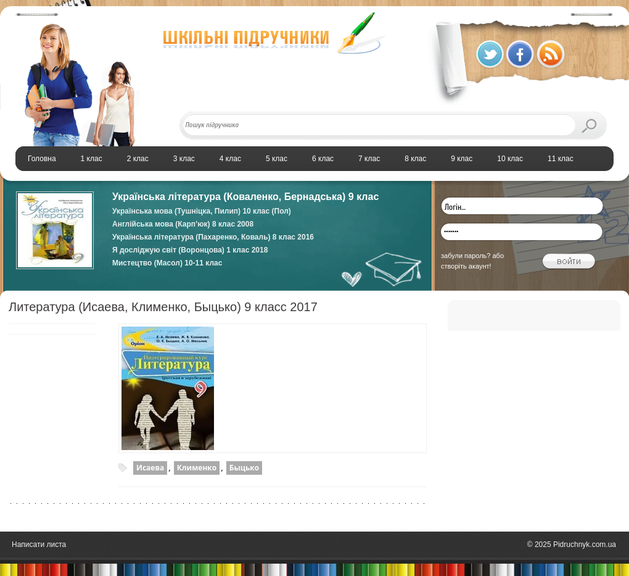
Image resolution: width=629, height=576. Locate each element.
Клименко (196, 467)
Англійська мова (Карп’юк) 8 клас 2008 (182, 224)
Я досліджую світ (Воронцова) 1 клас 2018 (190, 250)
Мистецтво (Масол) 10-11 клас (167, 263)
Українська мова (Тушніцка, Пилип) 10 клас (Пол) (201, 211)
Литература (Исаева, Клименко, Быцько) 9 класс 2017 (163, 307)
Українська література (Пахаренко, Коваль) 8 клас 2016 (213, 237)
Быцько (244, 467)
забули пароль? (465, 255)
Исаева (150, 467)
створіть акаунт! (466, 266)
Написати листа (39, 544)
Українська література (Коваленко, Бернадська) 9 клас (245, 196)
